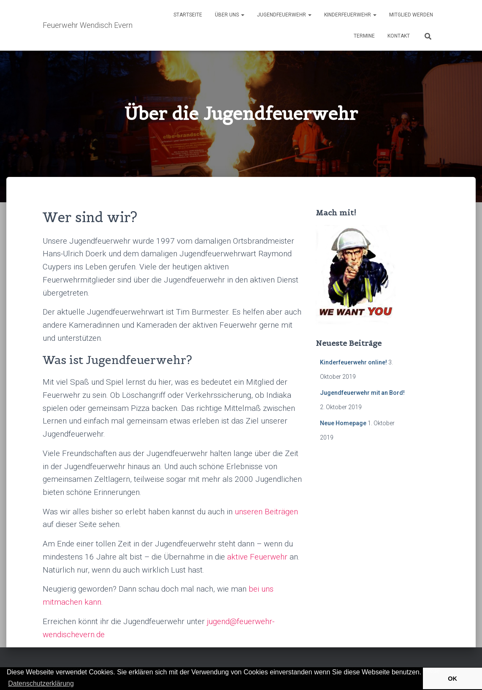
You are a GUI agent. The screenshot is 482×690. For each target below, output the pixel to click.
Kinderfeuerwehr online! (353, 362)
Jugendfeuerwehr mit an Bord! (362, 392)
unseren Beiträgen (266, 511)
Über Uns (229, 15)
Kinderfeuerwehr (350, 15)
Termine (364, 36)
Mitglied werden (411, 15)
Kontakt (398, 36)
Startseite (187, 15)
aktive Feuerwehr (257, 557)
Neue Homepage (343, 423)
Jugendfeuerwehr (284, 15)
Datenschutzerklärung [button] (41, 683)
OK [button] (452, 678)
